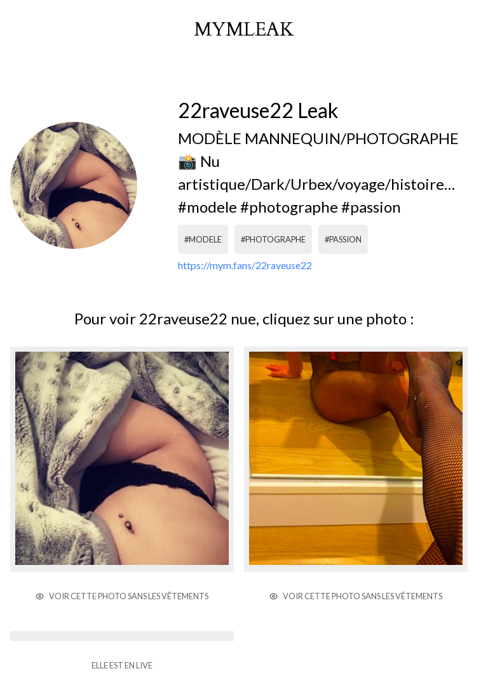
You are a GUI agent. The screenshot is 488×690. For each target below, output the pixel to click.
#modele (203, 239)
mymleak (244, 29)
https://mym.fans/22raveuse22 (245, 265)
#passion (343, 239)
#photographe (273, 239)
